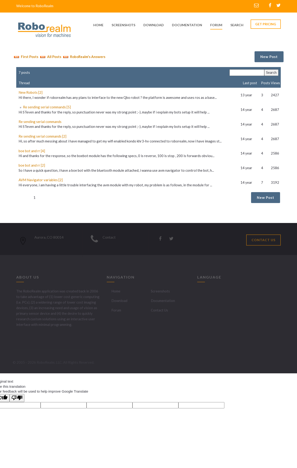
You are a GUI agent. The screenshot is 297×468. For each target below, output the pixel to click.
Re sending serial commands (40, 121)
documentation (187, 25)
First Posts (25, 57)
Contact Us (159, 311)
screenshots (123, 25)
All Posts (50, 57)
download (153, 25)
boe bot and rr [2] (32, 165)
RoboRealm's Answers (83, 57)
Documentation (163, 302)
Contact (109, 238)
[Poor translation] (17, 398)
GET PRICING (265, 24)
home (98, 25)
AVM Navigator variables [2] (41, 180)
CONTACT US (263, 241)
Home (115, 292)
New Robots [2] (30, 92)
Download (119, 302)
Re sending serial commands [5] (47, 107)
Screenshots (160, 292)
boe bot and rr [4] (32, 151)
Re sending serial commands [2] (42, 136)
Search (236, 25)
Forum (216, 25)
